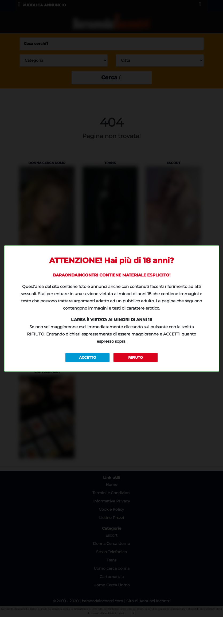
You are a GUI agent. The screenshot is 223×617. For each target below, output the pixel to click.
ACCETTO (87, 357)
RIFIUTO (135, 357)
